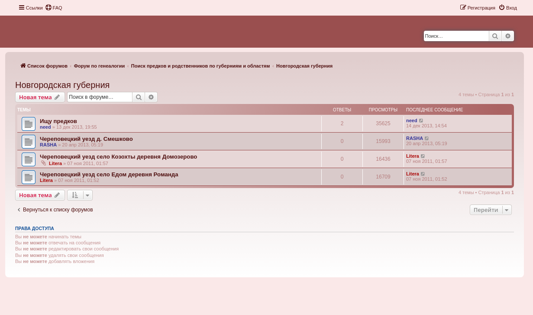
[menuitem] (53, 8)
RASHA (48, 144)
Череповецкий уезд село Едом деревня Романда (109, 174)
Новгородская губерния (62, 85)
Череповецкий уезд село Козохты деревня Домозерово (118, 156)
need (45, 127)
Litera (55, 163)
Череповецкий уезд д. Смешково (86, 139)
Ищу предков (58, 121)
